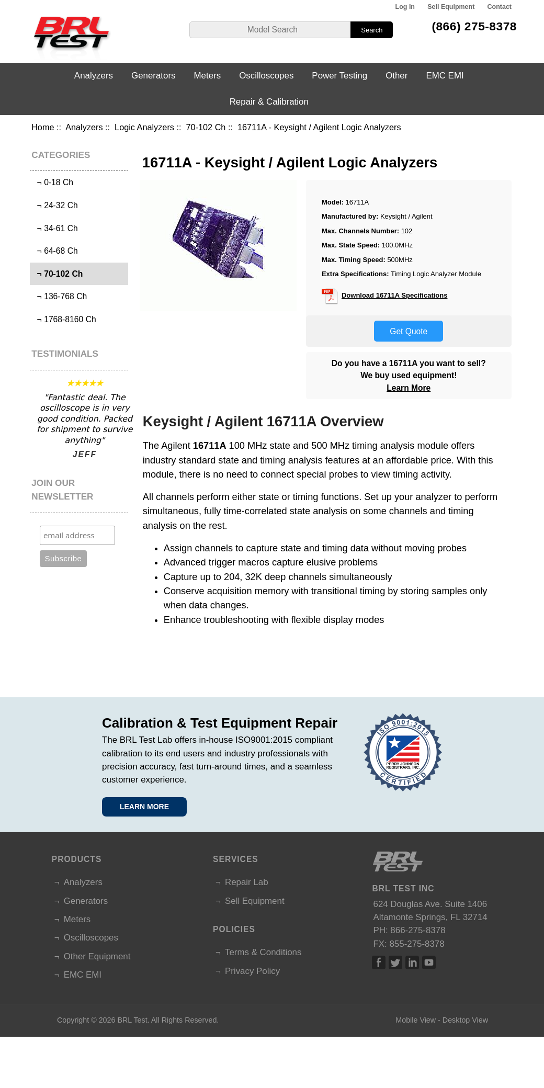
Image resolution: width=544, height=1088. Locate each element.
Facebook (379, 962)
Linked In (412, 962)
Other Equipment (97, 956)
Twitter (395, 962)
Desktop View (465, 1020)
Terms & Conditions (263, 952)
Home (42, 127)
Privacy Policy (252, 971)
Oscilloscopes (266, 76)
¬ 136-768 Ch (59, 296)
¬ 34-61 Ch (55, 228)
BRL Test (132, 1020)
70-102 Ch (206, 127)
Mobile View (415, 1020)
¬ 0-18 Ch (52, 182)
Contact (500, 6)
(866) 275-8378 (474, 26)
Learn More (408, 387)
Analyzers (84, 127)
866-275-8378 (417, 930)
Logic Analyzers (144, 127)
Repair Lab (246, 882)
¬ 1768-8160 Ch (64, 319)
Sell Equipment (450, 6)
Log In (405, 6)
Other (396, 76)
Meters (207, 76)
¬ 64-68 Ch (55, 250)
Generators (153, 76)
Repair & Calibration (269, 102)
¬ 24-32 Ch (55, 205)
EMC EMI (444, 76)
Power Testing (339, 76)
